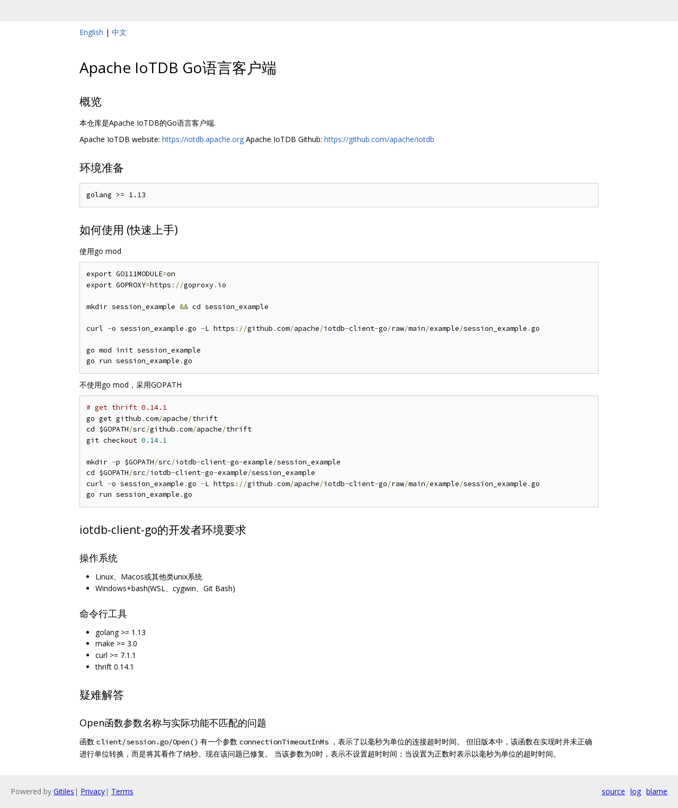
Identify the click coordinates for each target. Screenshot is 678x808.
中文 (119, 32)
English (91, 32)
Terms (122, 791)
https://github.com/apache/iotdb (379, 139)
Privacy (93, 791)
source (613, 791)
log (635, 791)
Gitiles (63, 791)
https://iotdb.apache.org (203, 139)
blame (656, 791)
